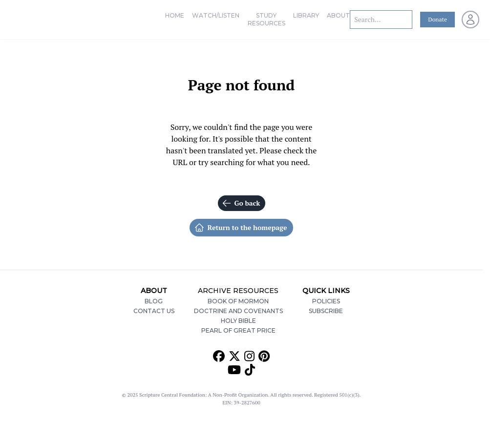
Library (306, 15)
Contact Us (153, 311)
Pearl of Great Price (238, 330)
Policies (326, 301)
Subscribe (326, 311)
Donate (437, 19)
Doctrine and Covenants (238, 311)
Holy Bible (238, 320)
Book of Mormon (238, 301)
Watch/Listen (215, 15)
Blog (154, 301)
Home (174, 15)
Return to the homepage (240, 227)
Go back (241, 203)
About (338, 15)
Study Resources (266, 19)
